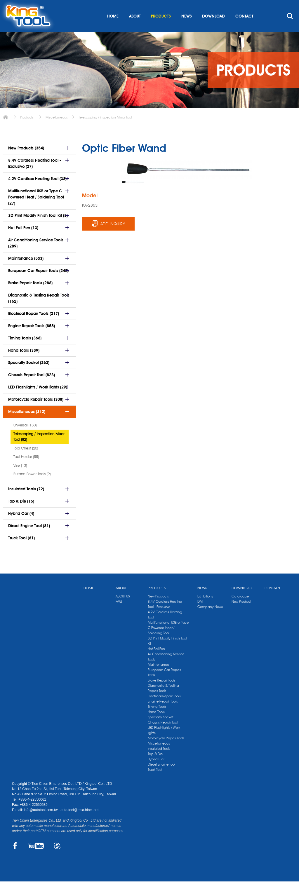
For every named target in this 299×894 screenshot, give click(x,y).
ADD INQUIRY (112, 236)
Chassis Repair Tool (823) (31, 387)
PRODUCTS (161, 28)
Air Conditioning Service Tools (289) (35, 255)
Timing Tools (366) (24, 350)
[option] (132, 194)
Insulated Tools (159, 761)
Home (5, 130)
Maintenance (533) (26, 271)
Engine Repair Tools (163, 714)
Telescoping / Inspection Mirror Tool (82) (38, 449)
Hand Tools (156, 724)
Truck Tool (155, 782)
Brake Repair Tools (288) (30, 295)
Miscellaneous (57, 130)
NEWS (186, 28)
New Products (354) (26, 160)
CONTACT (244, 28)
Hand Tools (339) (23, 362)
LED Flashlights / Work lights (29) (37, 399)
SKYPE (57, 858)
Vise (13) (20, 477)
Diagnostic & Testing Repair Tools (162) (38, 310)
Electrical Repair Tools (164, 708)
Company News (210, 619)
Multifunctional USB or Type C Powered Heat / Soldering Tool (168, 640)
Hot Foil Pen (156, 661)
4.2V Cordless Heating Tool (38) (37, 191)
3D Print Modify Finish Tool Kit (167, 653)
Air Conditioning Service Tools (166, 669)
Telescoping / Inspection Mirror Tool (105, 130)
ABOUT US (123, 609)
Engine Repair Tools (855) (31, 338)
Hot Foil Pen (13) (23, 240)
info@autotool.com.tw (41, 822)
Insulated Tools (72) (26, 501)
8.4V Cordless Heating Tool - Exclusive (165, 616)
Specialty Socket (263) (28, 375)
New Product (241, 614)
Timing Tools (157, 719)
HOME (113, 28)
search (290, 28)
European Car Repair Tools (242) (38, 283)
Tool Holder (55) (26, 469)
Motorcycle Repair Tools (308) (35, 411)
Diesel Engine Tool (161, 777)
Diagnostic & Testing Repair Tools (163, 700)
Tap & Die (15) (21, 513)
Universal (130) (24, 437)
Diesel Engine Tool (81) (29, 538)
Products (27, 130)
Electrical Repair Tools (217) (33, 326)
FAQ (119, 614)
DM (200, 614)
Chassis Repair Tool (163, 735)
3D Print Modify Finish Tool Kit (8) (38, 228)
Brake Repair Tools (161, 693)
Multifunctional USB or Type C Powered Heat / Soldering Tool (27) (36, 209)
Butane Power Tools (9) (32, 486)
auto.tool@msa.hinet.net (79, 822)
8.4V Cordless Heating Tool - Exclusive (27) (34, 175)
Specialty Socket (160, 729)
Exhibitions (205, 609)
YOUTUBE (36, 858)
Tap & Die (155, 766)
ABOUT (135, 28)
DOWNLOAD (213, 28)
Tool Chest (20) (25, 460)
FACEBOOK (15, 858)
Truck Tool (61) (21, 550)
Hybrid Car (156, 771)
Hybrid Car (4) (21, 526)
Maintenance (158, 677)
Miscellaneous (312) (26, 424)
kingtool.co (278, 6)
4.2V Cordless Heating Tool (165, 627)
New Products (158, 609)
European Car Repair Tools (164, 685)
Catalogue (240, 609)
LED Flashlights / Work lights (164, 742)
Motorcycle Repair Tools (166, 750)
